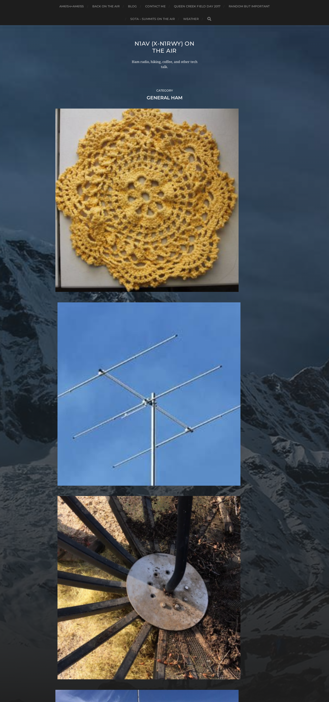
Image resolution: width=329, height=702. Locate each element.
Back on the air (106, 6)
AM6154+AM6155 (71, 6)
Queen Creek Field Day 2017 (197, 6)
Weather (191, 19)
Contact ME (155, 6)
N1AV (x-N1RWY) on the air (164, 47)
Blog (132, 6)
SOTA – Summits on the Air (152, 19)
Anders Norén (173, 683)
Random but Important (249, 6)
